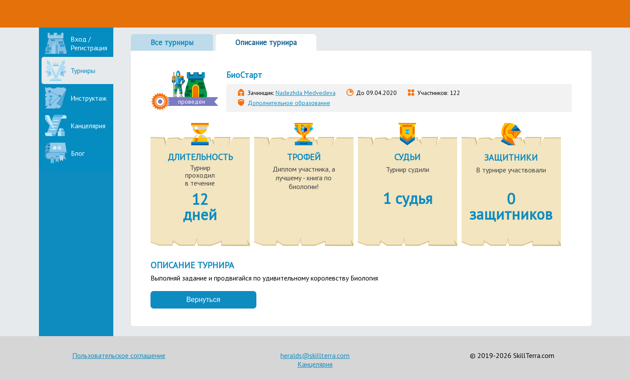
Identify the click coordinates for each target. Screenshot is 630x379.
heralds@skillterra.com (315, 355)
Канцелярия (315, 364)
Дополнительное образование (289, 103)
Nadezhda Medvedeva (306, 93)
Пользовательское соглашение (118, 355)
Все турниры (171, 42)
